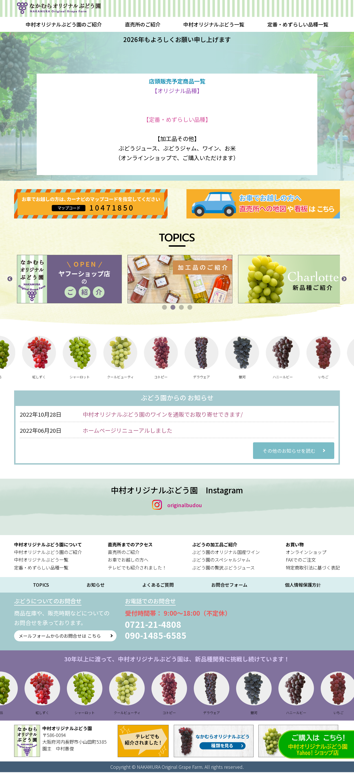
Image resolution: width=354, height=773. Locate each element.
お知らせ (96, 585)
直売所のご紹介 (142, 24)
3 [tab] (181, 307)
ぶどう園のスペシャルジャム (221, 560)
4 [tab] (190, 307)
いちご (333, 376)
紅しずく (49, 376)
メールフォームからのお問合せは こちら (65, 637)
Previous (10, 279)
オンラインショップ (306, 552)
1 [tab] (164, 307)
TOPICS (41, 585)
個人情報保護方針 (303, 585)
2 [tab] (173, 307)
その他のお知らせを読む (290, 451)
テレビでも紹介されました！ (137, 568)
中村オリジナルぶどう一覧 (213, 24)
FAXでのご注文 (301, 560)
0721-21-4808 (171, 625)
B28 (8, 376)
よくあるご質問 (158, 585)
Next (344, 279)
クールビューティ (130, 376)
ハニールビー (293, 376)
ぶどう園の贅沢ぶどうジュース (223, 568)
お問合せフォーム (229, 585)
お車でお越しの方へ (128, 560)
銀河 (252, 376)
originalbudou (184, 505)
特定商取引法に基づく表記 (313, 568)
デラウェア (211, 376)
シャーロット (90, 376)
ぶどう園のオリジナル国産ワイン (226, 552)
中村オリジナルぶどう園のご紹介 (64, 24)
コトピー (171, 376)
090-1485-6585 (173, 636)
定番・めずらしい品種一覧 (297, 24)
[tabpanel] (86, 279)
